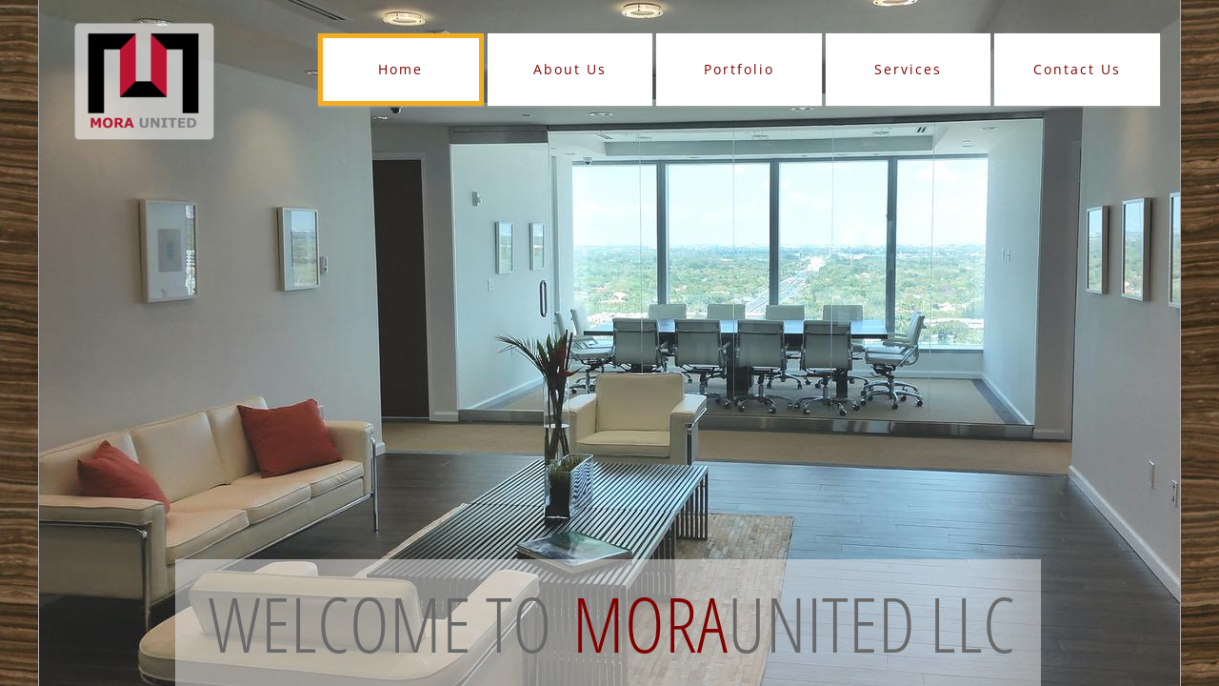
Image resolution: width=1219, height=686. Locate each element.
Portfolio (739, 69)
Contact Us (1077, 69)
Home (400, 69)
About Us (570, 69)
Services (908, 69)
